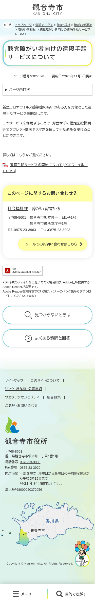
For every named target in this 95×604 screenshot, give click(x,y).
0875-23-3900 (30, 462)
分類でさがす (44, 25)
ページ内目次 (19, 90)
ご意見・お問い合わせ (21, 406)
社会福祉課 (18, 209)
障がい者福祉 (83, 25)
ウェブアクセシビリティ (22, 397)
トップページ (23, 25)
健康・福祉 (63, 25)
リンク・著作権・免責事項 (23, 389)
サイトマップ (14, 381)
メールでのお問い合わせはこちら (51, 244)
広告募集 (54, 397)
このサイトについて (45, 381)
